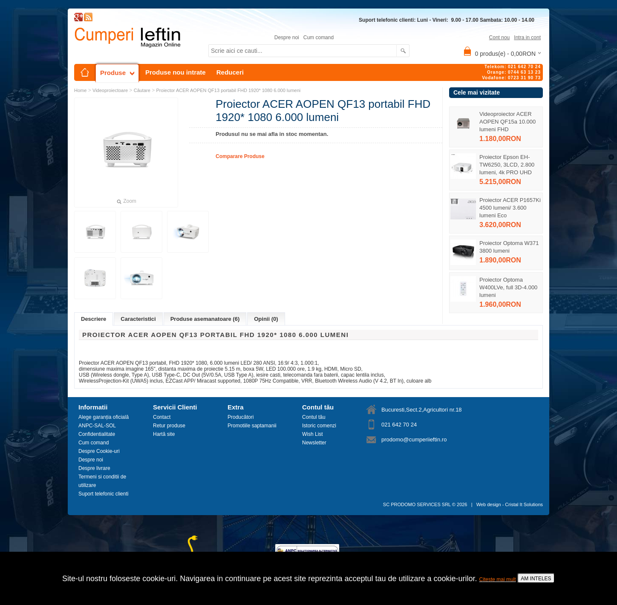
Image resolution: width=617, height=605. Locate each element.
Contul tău (314, 417)
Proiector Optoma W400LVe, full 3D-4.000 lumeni (508, 287)
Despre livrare (94, 468)
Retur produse (169, 426)
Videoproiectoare (110, 90)
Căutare (142, 90)
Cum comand (318, 37)
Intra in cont (527, 37)
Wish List (312, 434)
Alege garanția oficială (103, 417)
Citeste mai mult (497, 579)
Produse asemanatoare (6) (205, 319)
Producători (241, 417)
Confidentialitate (96, 434)
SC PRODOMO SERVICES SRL (417, 504)
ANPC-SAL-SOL (97, 426)
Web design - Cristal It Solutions (509, 504)
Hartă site (164, 434)
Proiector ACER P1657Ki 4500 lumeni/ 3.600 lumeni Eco (510, 208)
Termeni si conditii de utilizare (102, 481)
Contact (161, 417)
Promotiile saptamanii (252, 426)
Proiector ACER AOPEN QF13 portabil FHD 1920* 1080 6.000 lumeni (228, 90)
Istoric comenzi (319, 426)
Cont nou (499, 37)
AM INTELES (536, 579)
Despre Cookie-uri (99, 451)
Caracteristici (138, 319)
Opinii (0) (266, 319)
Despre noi (286, 37)
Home (80, 90)
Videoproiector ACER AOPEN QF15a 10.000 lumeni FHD (507, 122)
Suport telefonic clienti (103, 494)
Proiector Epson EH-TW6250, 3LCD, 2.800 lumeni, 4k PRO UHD (506, 165)
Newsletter (314, 443)
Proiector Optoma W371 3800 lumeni (509, 247)
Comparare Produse (240, 156)
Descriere (93, 319)
